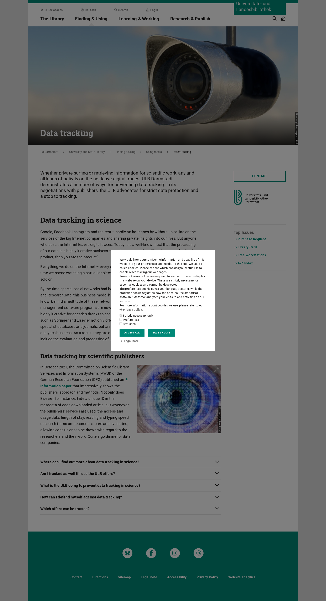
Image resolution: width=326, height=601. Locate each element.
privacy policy (131, 309)
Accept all (132, 332)
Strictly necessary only (136, 315)
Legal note (129, 341)
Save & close (161, 332)
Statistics (128, 324)
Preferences (129, 319)
